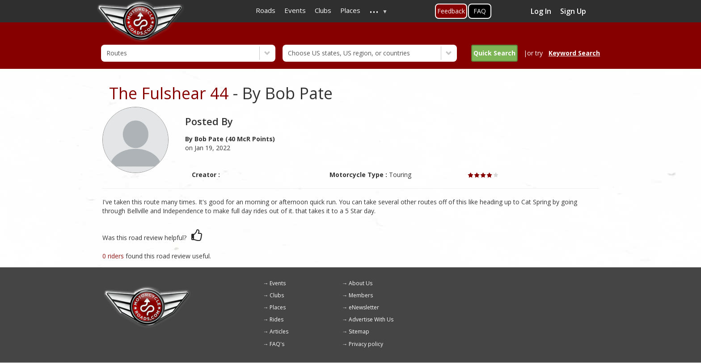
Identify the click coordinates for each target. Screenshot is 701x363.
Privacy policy (366, 344)
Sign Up (573, 11)
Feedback (451, 11)
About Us (360, 283)
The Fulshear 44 (169, 93)
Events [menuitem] (295, 10)
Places (278, 307)
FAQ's (277, 344)
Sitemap (359, 331)
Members (361, 295)
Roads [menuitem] (265, 10)
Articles (279, 331)
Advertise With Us (371, 319)
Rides (276, 319)
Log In (541, 11)
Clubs (277, 295)
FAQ (479, 11)
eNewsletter (364, 307)
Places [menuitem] (350, 10)
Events (278, 283)
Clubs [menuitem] (323, 10)
